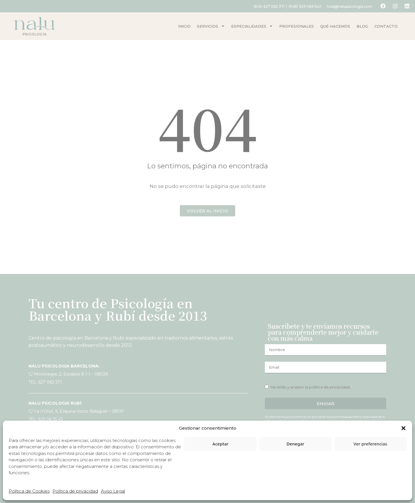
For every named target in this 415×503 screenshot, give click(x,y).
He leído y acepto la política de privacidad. (310, 387)
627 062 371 (272, 6)
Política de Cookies (29, 491)
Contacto (386, 26)
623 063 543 (309, 6)
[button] (403, 428)
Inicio (184, 26)
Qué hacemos (335, 26)
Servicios (211, 26)
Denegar (295, 444)
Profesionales (296, 26)
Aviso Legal (113, 491)
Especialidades (252, 26)
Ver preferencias (370, 444)
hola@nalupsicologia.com (348, 6)
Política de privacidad (75, 491)
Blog (362, 26)
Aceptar (220, 444)
